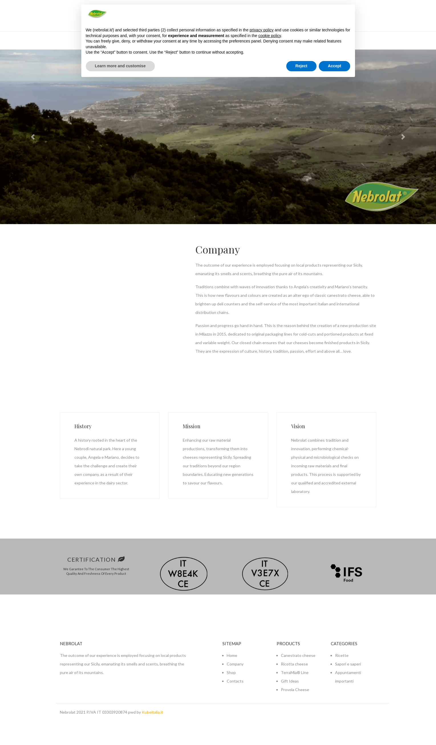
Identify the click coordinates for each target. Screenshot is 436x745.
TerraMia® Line (295, 672)
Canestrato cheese (298, 655)
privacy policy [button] (261, 30)
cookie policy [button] (269, 35)
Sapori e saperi (348, 663)
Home (232, 655)
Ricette (341, 655)
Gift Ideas (290, 681)
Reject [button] (301, 66)
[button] (32, 137)
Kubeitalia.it (152, 712)
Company (235, 663)
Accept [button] (334, 66)
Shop (231, 672)
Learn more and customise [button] (120, 66)
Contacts (235, 681)
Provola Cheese (295, 689)
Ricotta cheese (294, 663)
